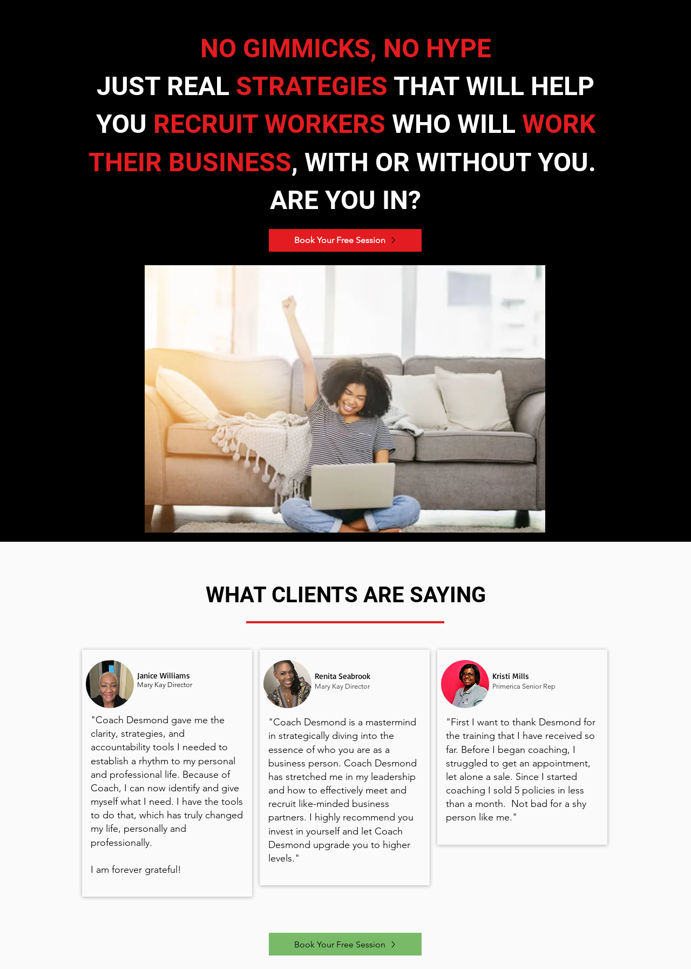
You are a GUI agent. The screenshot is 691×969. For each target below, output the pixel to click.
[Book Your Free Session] (345, 240)
